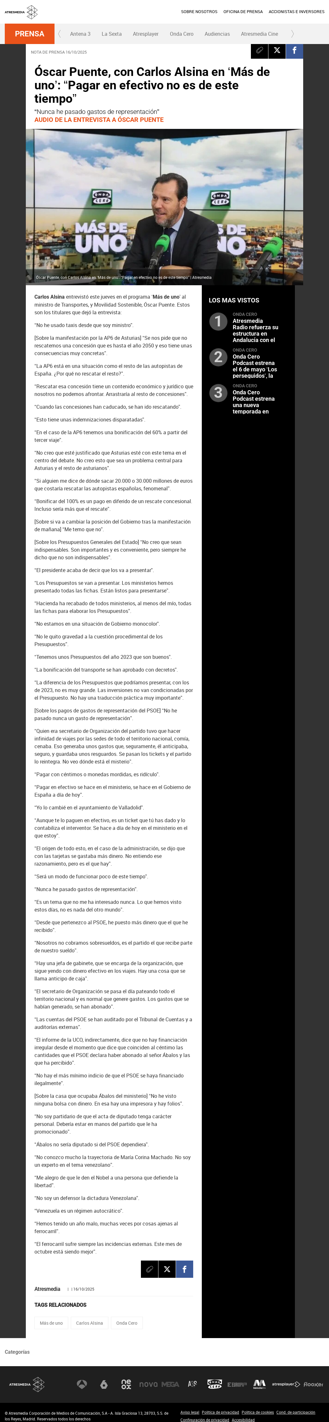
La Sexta (112, 33)
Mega (170, 1384)
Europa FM (237, 1384)
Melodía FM (259, 1384)
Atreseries (192, 1384)
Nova (148, 1384)
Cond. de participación (295, 1412)
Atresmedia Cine (259, 33)
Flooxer (313, 1384)
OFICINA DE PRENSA (243, 11)
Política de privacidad (220, 1412)
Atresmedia (27, 1384)
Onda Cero (182, 33)
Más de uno (51, 1323)
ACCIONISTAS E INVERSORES (297, 11)
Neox (126, 1384)
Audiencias (217, 33)
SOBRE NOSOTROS (199, 11)
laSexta (103, 1384)
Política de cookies (258, 1412)
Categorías (17, 1352)
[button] (60, 34)
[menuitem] (199, 12)
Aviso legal (189, 1412)
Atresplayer (145, 33)
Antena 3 (80, 33)
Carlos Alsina (89, 1323)
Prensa (29, 33)
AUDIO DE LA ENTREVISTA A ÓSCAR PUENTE (99, 119)
